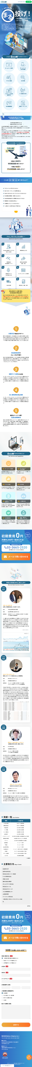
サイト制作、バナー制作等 (8, 995)
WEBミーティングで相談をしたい (9, 960)
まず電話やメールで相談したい (9, 963)
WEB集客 (4, 993)
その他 (4, 1000)
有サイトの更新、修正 (7, 997)
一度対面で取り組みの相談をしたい (10, 958)
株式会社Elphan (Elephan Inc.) (10, 1036)
